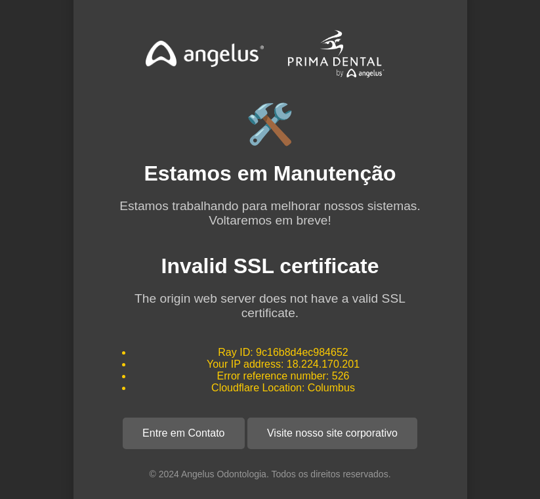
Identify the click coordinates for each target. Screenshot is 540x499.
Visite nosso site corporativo (332, 433)
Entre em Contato (183, 433)
